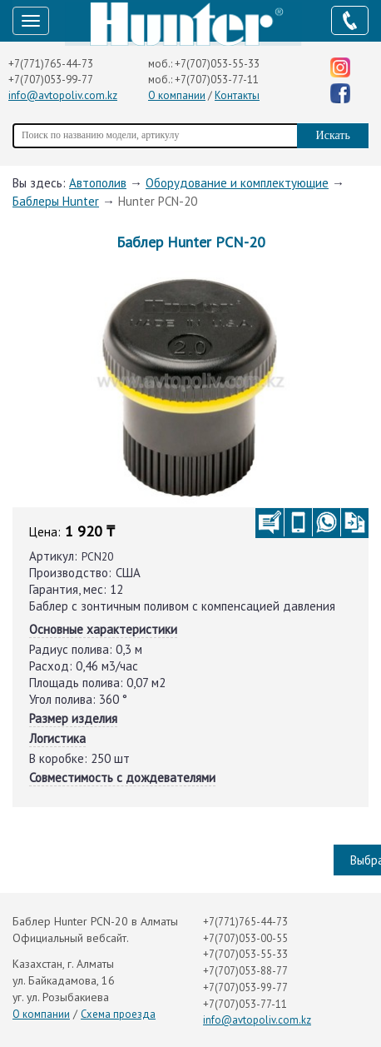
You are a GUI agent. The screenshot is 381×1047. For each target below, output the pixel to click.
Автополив (97, 183)
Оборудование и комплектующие (237, 183)
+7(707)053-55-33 (217, 64)
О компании (176, 95)
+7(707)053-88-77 (245, 971)
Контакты (237, 95)
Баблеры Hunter (55, 201)
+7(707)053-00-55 (245, 938)
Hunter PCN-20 (157, 201)
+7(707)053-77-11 (217, 79)
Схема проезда (118, 1014)
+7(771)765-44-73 (50, 64)
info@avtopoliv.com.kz (62, 95)
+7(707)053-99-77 (50, 79)
